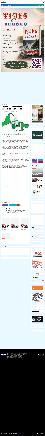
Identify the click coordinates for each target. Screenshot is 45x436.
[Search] (36, 280)
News (12, 2)
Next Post (27, 257)
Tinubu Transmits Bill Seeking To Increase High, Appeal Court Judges (5, 227)
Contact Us (9, 5)
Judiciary (5, 104)
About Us (6, 5)
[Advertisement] (22, 87)
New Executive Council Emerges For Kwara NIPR (40, 179)
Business (27, 2)
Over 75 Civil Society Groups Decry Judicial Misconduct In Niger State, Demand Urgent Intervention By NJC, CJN (15, 227)
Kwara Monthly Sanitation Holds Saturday (40, 191)
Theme (1, 434)
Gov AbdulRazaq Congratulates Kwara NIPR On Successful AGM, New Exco (40, 185)
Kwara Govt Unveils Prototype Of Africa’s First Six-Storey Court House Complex (24, 227)
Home (8, 2)
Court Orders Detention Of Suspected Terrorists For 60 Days (6, 241)
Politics (16, 2)
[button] (43, 2)
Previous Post (4, 257)
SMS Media (19, 433)
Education (22, 2)
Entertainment (33, 2)
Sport (39, 2)
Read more (33, 270)
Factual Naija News (10, 208)
